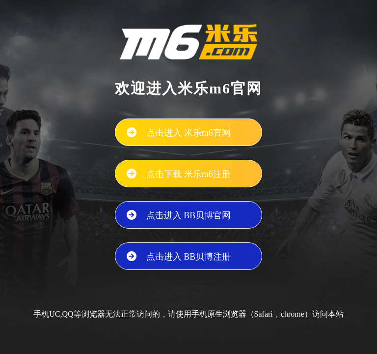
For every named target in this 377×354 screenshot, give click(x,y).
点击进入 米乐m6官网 (188, 133)
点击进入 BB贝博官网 (188, 215)
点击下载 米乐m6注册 (188, 174)
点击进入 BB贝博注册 (188, 257)
